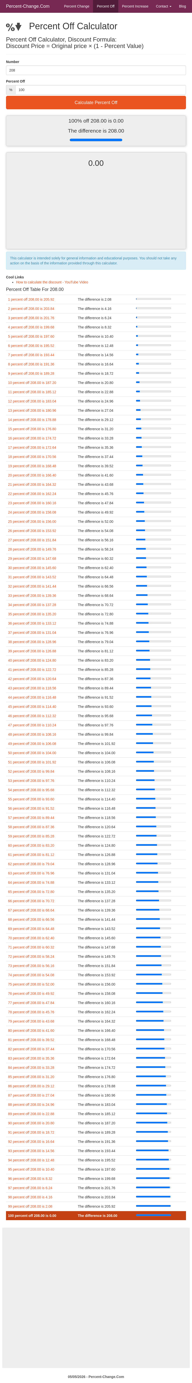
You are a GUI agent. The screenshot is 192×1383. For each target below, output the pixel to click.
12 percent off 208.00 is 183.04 (32, 401)
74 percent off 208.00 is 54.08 (31, 975)
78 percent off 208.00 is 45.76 (31, 1012)
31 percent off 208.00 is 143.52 (32, 577)
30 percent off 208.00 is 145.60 (32, 568)
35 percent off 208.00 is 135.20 (32, 614)
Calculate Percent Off (96, 102)
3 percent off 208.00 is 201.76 (31, 318)
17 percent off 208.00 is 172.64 (32, 447)
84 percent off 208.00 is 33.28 (31, 1068)
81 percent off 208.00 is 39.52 (31, 1040)
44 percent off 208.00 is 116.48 (32, 697)
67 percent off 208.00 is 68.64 (31, 910)
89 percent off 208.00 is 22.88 (31, 1114)
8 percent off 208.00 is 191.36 (31, 364)
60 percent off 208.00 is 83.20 (31, 845)
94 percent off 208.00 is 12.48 (31, 1160)
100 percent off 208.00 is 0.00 (32, 1216)
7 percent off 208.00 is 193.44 (31, 355)
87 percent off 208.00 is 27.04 (31, 1095)
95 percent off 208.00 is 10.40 (31, 1169)
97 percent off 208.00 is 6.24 (30, 1188)
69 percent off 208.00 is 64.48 (31, 929)
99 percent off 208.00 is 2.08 (30, 1206)
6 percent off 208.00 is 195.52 (31, 346)
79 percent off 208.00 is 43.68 (31, 1021)
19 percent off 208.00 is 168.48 (32, 466)
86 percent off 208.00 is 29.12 (31, 1086)
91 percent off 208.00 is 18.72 (31, 1132)
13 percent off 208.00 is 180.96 (32, 410)
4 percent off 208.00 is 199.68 (31, 327)
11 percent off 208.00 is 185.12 (32, 392)
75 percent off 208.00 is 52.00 (31, 984)
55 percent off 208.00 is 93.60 (31, 799)
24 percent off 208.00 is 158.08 (32, 512)
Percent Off (105, 6)
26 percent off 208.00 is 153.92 (32, 531)
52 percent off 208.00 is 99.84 (31, 771)
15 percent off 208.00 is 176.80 (32, 429)
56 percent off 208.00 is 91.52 (31, 808)
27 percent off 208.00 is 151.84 (32, 540)
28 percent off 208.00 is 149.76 (32, 549)
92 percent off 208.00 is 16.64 (31, 1142)
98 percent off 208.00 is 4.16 (30, 1197)
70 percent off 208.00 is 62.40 (31, 938)
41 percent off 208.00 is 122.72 (32, 670)
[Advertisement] (96, 213)
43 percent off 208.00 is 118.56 (32, 688)
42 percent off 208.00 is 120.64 (32, 679)
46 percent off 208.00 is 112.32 (32, 716)
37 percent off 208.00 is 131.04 (32, 633)
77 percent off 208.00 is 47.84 (31, 1003)
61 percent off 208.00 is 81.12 (31, 855)
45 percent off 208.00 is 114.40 (32, 707)
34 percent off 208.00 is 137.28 (32, 605)
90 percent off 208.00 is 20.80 (31, 1123)
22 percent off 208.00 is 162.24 (32, 494)
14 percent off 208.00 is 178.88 (32, 420)
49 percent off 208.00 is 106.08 (32, 744)
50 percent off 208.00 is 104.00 (32, 753)
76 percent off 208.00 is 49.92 (31, 994)
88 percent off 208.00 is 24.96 (31, 1105)
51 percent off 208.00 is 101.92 (32, 762)
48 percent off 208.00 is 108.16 (32, 734)
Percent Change (76, 6)
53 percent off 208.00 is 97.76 (31, 781)
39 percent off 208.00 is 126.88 (32, 651)
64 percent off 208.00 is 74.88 (31, 882)
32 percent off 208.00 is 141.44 (32, 586)
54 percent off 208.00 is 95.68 (31, 790)
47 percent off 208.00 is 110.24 (32, 725)
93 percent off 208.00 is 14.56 (31, 1151)
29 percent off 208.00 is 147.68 (32, 559)
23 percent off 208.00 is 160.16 (32, 503)
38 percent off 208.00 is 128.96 (32, 642)
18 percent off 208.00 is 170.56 (32, 457)
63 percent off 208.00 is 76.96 (31, 873)
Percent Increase (135, 6)
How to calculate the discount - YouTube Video (52, 282)
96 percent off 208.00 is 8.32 (30, 1179)
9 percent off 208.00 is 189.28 (31, 373)
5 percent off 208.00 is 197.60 (31, 336)
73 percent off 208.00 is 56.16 (31, 966)
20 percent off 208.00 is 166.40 (32, 475)
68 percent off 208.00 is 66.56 (31, 919)
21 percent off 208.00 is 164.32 (32, 485)
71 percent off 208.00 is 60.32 (31, 947)
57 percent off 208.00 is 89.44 (31, 818)
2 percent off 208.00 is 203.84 (31, 309)
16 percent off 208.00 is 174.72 (32, 438)
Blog (182, 6)
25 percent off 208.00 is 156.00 (32, 522)
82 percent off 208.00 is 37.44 (31, 1049)
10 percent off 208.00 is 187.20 (32, 383)
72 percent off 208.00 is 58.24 (31, 957)
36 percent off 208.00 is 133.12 (32, 623)
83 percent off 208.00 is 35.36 (31, 1058)
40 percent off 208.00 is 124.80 (32, 660)
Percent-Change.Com (28, 6)
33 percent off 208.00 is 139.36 (32, 596)
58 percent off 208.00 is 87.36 (31, 827)
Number (12, 62)
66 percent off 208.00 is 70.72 (31, 901)
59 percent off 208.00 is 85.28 (31, 836)
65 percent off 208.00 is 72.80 (31, 892)
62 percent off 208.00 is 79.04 (31, 864)
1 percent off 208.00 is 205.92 (31, 299)
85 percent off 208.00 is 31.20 (31, 1077)
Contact (164, 6)
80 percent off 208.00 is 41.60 (31, 1031)
